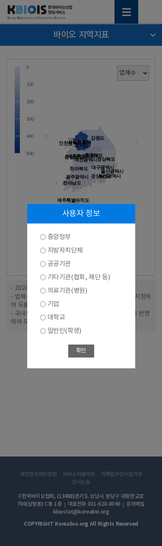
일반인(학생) (64, 331)
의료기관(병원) (67, 290)
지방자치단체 (65, 250)
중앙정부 (59, 237)
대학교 (56, 317)
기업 (53, 304)
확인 (81, 351)
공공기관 (59, 264)
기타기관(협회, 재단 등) (79, 277)
